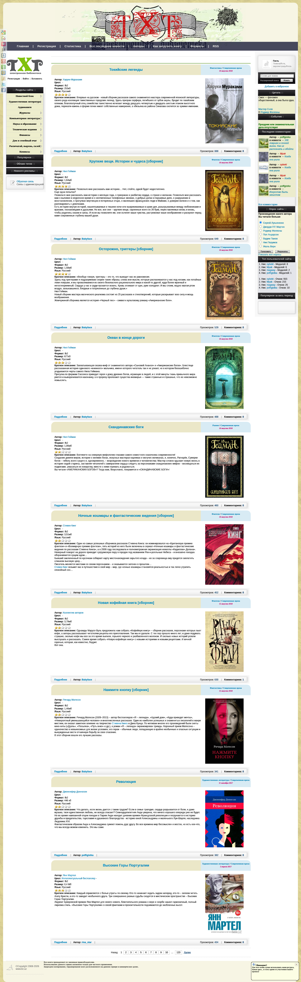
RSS (216, 46)
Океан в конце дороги (126, 338)
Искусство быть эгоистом (278, 193)
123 (178, 952)
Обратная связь (25, 181)
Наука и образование (24, 123)
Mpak (269, 267)
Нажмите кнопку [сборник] (126, 690)
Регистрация (46, 46)
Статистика (72, 46)
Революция (126, 782)
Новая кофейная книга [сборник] (126, 603)
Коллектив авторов (73, 612)
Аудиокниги (24, 107)
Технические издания (25, 129)
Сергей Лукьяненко (273, 223)
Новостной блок (25, 96)
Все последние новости (106, 46)
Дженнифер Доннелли (75, 791)
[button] (7, 83)
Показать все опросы (269, 254)
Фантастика (216, 68)
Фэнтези (216, 159)
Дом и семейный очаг (25, 140)
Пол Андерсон (271, 234)
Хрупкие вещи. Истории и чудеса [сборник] (126, 161)
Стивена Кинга (120, 723)
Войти (26, 79)
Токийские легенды (126, 70)
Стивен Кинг (69, 525)
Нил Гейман (69, 171)
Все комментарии (267, 204)
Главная (23, 46)
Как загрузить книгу (167, 46)
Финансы (24, 135)
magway (271, 270)
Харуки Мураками (72, 79)
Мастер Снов (265, 109)
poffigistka (272, 273)
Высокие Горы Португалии (126, 865)
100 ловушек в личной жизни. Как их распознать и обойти (281, 144)
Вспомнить (36, 79)
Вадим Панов (270, 238)
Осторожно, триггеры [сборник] (126, 249)
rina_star (87, 942)
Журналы (24, 112)
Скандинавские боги (126, 427)
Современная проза (232, 68)
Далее (187, 952)
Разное (216, 425)
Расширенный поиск (269, 80)
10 (166, 952)
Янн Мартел (69, 875)
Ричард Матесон (72, 699)
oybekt (270, 264)
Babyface (87, 151)
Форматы (197, 46)
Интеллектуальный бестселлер (78, 878)
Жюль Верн (269, 246)
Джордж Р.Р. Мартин (274, 227)
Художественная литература (25, 101)
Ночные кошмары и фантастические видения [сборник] (126, 516)
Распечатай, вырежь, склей (24, 146)
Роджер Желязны (270, 112)
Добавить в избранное (277, 86)
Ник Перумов (270, 242)
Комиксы (24, 151)
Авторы (139, 46)
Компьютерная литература (24, 118)
